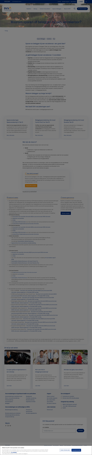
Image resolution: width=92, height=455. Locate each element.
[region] (46, 450)
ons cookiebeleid (14, 452)
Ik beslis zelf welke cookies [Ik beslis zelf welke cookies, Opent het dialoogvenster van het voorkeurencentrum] (65, 450)
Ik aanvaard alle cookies (76, 450)
